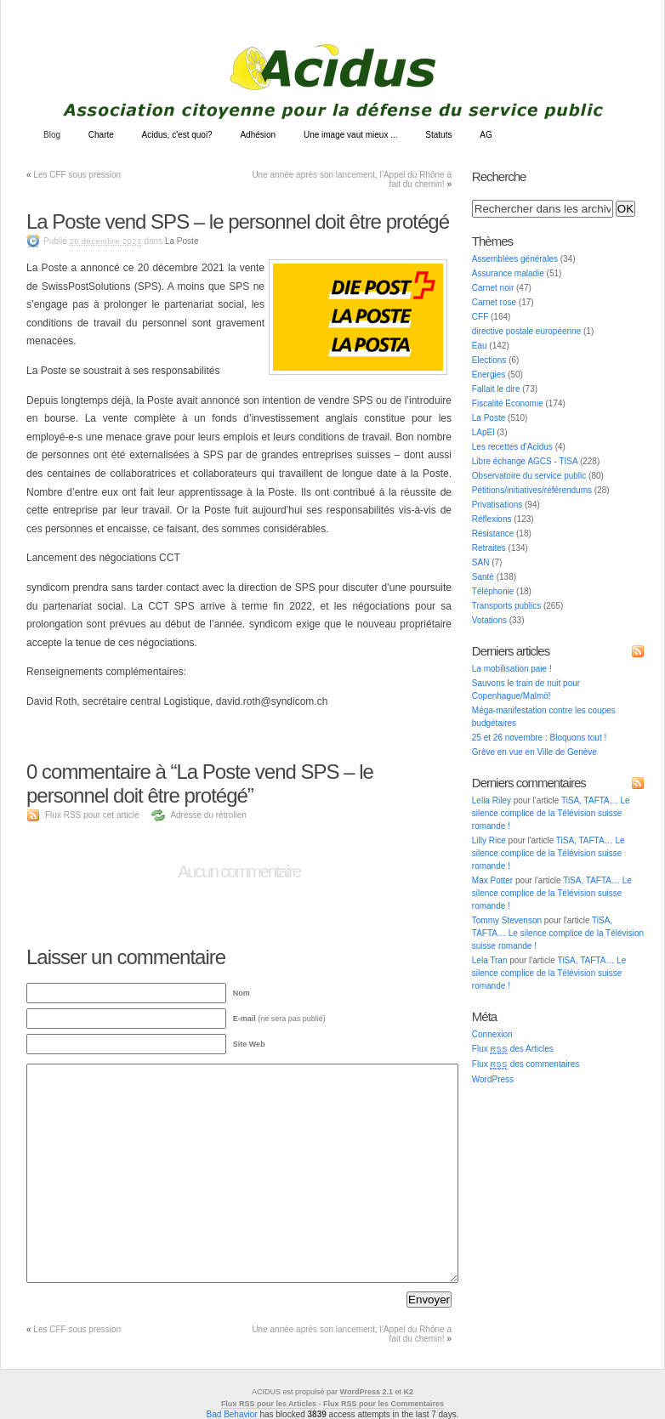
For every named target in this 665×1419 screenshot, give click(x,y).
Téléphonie (493, 591)
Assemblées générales (515, 259)
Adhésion (258, 134)
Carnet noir (493, 287)
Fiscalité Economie (507, 403)
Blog (51, 134)
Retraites (489, 548)
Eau (479, 345)
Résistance (493, 533)
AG (486, 134)
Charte (101, 134)
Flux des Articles (513, 1048)
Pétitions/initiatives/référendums (532, 490)
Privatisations (497, 504)
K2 (408, 1392)
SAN (481, 562)
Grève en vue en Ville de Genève (534, 752)
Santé (483, 577)
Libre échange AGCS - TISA (524, 461)
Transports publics (506, 605)
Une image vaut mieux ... (351, 134)
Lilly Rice (489, 840)
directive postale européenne (526, 331)
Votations (489, 620)
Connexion (492, 1034)
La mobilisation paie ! (512, 668)
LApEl (483, 432)
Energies (488, 374)
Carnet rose (494, 302)
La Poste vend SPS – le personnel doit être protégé (237, 221)
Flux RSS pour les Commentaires (383, 1403)
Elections (489, 360)
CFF (480, 316)
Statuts (438, 134)
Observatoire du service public (529, 475)
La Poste (181, 241)
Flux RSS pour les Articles (268, 1403)
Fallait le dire (496, 389)
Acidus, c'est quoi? (177, 134)
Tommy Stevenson (507, 920)
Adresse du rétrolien (208, 815)
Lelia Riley (491, 800)
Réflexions (492, 519)
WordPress (493, 1079)
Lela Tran (490, 960)
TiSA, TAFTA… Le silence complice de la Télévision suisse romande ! (551, 813)
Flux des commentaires (526, 1064)
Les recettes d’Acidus (512, 446)
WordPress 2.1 (366, 1392)
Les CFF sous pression (77, 174)
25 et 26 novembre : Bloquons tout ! (539, 737)
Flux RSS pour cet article (92, 815)
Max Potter (492, 880)
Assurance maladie (508, 273)
